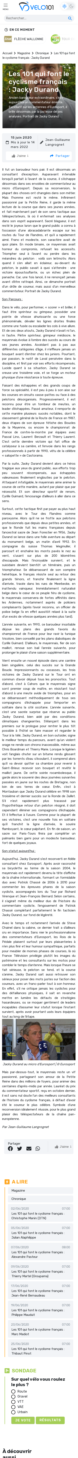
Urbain (22, 1412)
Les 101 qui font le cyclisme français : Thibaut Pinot (37, 1351)
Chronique (42, 53)
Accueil (7, 53)
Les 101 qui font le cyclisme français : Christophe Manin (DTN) (37, 1216)
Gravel (22, 1396)
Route (22, 1391)
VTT (20, 1402)
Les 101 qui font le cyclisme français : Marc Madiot (37, 1332)
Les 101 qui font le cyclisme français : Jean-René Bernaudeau (37, 1293)
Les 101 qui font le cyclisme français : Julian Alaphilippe (37, 1235)
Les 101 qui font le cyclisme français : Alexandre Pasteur (37, 1254)
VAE (20, 1407)
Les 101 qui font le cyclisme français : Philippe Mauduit (37, 1312)
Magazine (23, 53)
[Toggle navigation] (5, 6)
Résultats (50, 1420)
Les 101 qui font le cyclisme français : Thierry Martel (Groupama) (37, 1274)
